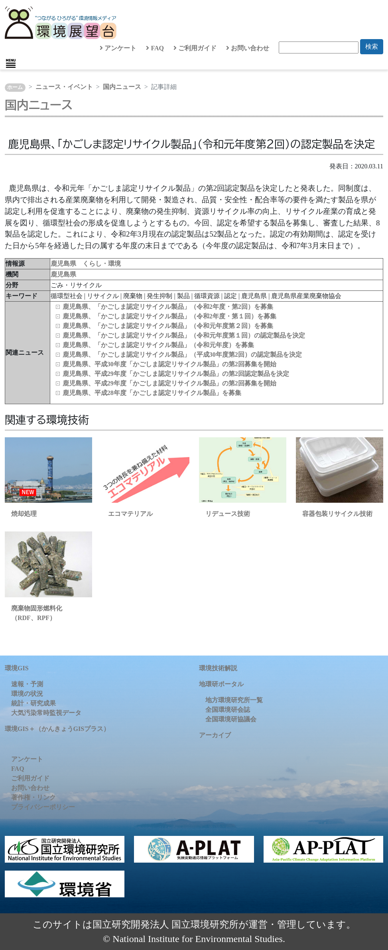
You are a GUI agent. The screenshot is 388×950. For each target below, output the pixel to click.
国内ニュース (122, 86)
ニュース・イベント (64, 86)
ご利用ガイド (195, 48)
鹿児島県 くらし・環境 (86, 263)
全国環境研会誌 (227, 709)
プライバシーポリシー (43, 807)
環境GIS (17, 668)
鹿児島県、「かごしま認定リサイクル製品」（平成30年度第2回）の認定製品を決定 (182, 354)
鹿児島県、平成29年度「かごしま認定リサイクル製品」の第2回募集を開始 (169, 383)
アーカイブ (215, 735)
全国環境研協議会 (230, 719)
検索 (371, 46)
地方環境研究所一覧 (234, 700)
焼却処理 (24, 513)
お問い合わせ (247, 48)
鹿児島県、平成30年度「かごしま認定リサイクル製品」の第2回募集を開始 (169, 364)
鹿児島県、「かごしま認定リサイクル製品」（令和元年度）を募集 (158, 345)
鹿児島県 (63, 274)
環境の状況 (27, 693)
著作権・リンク (33, 797)
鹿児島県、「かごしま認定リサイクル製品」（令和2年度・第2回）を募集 (168, 306)
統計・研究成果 (33, 703)
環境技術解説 (218, 668)
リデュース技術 (227, 513)
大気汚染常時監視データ (46, 712)
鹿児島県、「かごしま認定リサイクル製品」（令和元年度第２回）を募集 (168, 325)
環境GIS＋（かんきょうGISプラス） (57, 728)
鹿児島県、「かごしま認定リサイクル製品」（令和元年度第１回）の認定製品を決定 (184, 335)
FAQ (155, 48)
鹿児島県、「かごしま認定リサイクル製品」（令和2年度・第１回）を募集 (169, 316)
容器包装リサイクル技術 (337, 513)
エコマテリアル (130, 513)
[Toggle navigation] (11, 63)
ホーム (15, 87)
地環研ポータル (221, 684)
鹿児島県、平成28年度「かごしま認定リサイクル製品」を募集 (152, 392)
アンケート (118, 48)
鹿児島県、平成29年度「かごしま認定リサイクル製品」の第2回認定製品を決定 (176, 373)
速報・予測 (27, 684)
